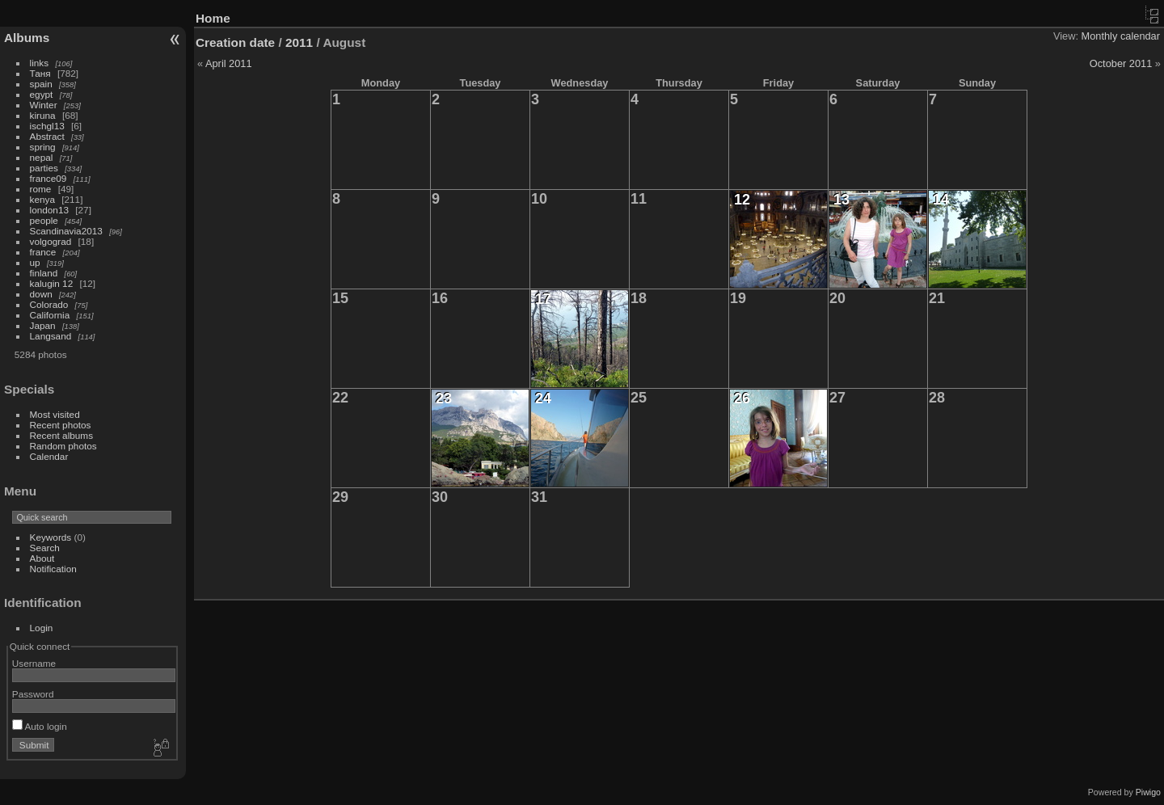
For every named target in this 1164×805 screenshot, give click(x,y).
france (43, 252)
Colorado (49, 304)
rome (41, 188)
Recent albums (61, 435)
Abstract (47, 136)
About (42, 558)
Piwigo (1148, 792)
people (44, 220)
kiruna (43, 115)
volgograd (51, 241)
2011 (299, 42)
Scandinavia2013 (66, 230)
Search (45, 547)
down (41, 294)
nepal (41, 157)
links (39, 62)
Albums (26, 37)
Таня (40, 73)
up (35, 262)
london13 (49, 209)
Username (34, 663)
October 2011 (1121, 63)
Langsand (51, 336)
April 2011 (228, 63)
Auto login (39, 726)
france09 (48, 178)
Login (41, 627)
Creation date (235, 42)
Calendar (49, 456)
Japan (43, 325)
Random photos (63, 445)
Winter (43, 104)
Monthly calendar (1121, 36)
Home (213, 18)
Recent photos (60, 424)
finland (44, 273)
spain (41, 83)
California (50, 315)
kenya (42, 199)
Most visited (55, 414)
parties (44, 167)
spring (43, 146)
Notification (53, 568)
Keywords (51, 537)
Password (33, 694)
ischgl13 (47, 125)
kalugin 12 (52, 283)
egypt (41, 94)
